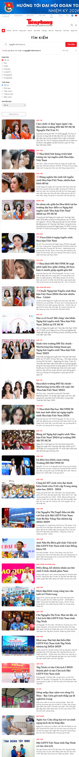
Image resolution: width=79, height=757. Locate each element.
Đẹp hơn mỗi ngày (43, 287)
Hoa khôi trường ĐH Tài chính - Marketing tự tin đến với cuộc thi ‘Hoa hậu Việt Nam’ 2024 (55, 387)
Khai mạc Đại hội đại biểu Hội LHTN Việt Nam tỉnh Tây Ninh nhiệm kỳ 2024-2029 (53, 643)
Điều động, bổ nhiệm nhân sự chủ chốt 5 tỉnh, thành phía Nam (55, 569)
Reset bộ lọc (14, 114)
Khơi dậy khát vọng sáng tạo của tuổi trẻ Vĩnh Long (54, 592)
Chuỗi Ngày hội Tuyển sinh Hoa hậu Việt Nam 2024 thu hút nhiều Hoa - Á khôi (56, 294)
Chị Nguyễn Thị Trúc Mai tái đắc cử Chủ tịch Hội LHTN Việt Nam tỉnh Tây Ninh (56, 618)
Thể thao (66, 30)
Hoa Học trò (51, 15)
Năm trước (8, 97)
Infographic (8, 78)
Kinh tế (15, 30)
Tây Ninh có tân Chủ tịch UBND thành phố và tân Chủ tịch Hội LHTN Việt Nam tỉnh (54, 670)
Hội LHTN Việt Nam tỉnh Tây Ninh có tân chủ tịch (56, 744)
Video (6, 66)
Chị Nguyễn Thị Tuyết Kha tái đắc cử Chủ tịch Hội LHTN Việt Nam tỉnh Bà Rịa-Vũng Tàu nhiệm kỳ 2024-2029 (55, 517)
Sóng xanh (22, 30)
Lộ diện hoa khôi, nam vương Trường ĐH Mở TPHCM (52, 461)
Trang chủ (3, 30)
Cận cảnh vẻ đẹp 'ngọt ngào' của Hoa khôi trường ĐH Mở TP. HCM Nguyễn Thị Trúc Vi (55, 127)
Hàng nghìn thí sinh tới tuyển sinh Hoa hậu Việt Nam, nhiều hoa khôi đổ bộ (55, 180)
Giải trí (39, 120)
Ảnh (5, 63)
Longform (7, 72)
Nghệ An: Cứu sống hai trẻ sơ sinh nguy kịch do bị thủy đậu (55, 721)
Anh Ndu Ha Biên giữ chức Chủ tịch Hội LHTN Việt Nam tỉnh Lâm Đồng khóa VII (56, 546)
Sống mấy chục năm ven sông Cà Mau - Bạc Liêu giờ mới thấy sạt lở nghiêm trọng (55, 695)
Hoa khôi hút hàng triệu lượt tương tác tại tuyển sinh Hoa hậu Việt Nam (55, 157)
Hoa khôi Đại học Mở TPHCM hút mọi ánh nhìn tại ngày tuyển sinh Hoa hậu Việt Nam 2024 (54, 412)
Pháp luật (58, 30)
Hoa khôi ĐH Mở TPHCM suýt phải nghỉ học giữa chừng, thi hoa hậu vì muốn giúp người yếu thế (55, 267)
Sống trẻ (40, 201)
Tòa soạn (60, 15)
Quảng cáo (68, 15)
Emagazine (8, 75)
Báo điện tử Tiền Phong (39, 22)
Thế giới (44, 30)
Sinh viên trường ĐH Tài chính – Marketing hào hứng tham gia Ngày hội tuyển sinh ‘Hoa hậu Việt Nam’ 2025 (55, 348)
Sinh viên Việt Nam (42, 15)
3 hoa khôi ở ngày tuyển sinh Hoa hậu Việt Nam (54, 239)
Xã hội (9, 30)
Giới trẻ (51, 30)
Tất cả (6, 60)
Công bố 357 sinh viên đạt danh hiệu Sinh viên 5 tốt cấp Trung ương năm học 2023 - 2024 (56, 486)
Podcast (7, 69)
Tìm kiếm (39, 38)
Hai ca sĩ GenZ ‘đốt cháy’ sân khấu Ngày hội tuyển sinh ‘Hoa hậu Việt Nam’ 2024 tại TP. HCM (55, 321)
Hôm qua (7, 88)
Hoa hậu (39, 150)
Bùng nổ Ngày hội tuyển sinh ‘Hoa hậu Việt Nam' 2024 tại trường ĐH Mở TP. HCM (56, 437)
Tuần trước (8, 91)
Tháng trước (8, 94)
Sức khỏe (37, 30)
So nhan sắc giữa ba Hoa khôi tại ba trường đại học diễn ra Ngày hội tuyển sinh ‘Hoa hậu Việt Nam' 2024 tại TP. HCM (56, 209)
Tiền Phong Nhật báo (31, 15)
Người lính (74, 30)
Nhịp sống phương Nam (45, 564)
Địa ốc (30, 30)
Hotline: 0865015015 (19, 15)
